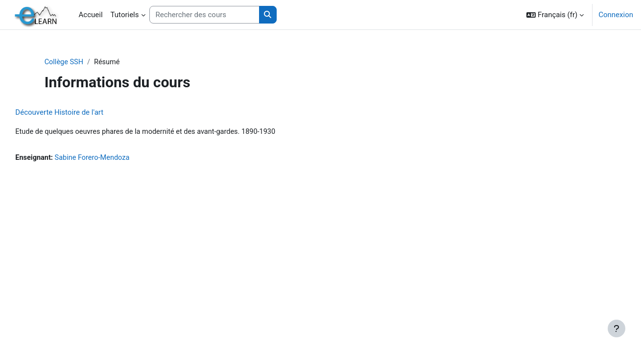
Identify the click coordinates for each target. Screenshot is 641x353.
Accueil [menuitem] (91, 14)
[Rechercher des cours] (204, 15)
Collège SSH (84, 62)
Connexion (615, 14)
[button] (555, 14)
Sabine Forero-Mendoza (116, 158)
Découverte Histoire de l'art (81, 112)
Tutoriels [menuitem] (125, 14)
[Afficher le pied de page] (616, 328)
